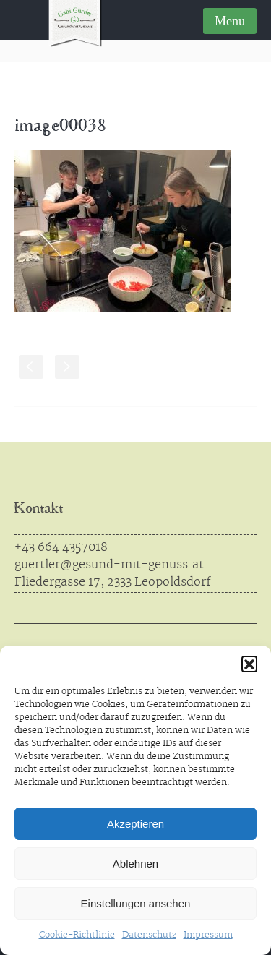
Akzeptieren (135, 824)
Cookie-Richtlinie (77, 935)
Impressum (208, 935)
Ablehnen (135, 863)
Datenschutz (149, 935)
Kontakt (38, 509)
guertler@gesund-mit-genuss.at (109, 564)
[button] (249, 663)
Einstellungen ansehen (136, 903)
